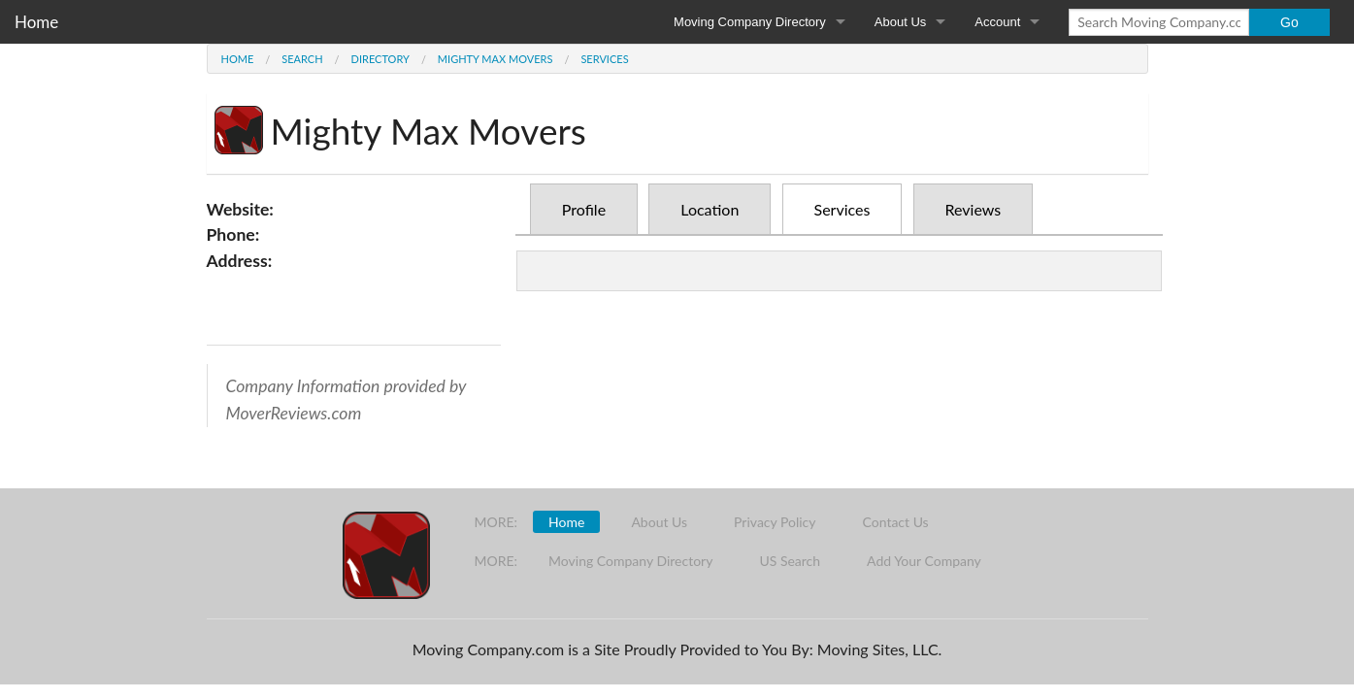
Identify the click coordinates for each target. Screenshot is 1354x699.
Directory (380, 58)
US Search (789, 560)
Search (301, 58)
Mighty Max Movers (495, 58)
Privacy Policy (774, 522)
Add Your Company (924, 560)
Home (36, 22)
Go (1289, 22)
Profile (584, 209)
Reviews (973, 209)
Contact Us (896, 522)
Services (604, 58)
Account (997, 22)
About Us (900, 22)
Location (709, 209)
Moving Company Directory (750, 22)
